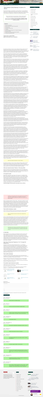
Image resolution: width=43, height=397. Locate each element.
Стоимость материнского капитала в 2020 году (36, 46)
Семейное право (33, 20)
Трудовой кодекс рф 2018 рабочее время (24, 277)
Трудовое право (33, 19)
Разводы (32, 26)
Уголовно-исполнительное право (34, 14)
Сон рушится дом (7, 27)
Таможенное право (33, 9)
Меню (7, 4)
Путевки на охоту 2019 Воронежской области (36, 50)
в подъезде (6, 29)
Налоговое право (33, 10)
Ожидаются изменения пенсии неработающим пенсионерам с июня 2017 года (11, 278)
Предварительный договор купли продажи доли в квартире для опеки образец (33, 387)
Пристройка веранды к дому (9, 28)
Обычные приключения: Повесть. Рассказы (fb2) (11, 26)
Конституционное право (34, 22)
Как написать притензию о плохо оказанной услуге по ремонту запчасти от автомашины (34, 33)
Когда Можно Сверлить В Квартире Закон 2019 (10, 274)
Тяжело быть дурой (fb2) (8, 25)
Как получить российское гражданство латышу (34, 384)
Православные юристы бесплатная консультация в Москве (10, 270)
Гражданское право (33, 25)
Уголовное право (33, 12)
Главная (4, 4)
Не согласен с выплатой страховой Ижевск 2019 (24, 270)
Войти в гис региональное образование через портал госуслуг (35, 375)
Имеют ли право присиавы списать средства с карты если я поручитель (34, 42)
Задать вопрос (11, 4)
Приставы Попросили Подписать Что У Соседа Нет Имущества (13, 30)
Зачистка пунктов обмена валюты (35, 37)
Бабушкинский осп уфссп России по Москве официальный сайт (24, 274)
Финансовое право (33, 17)
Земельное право (6, 5)
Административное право (34, 23)
